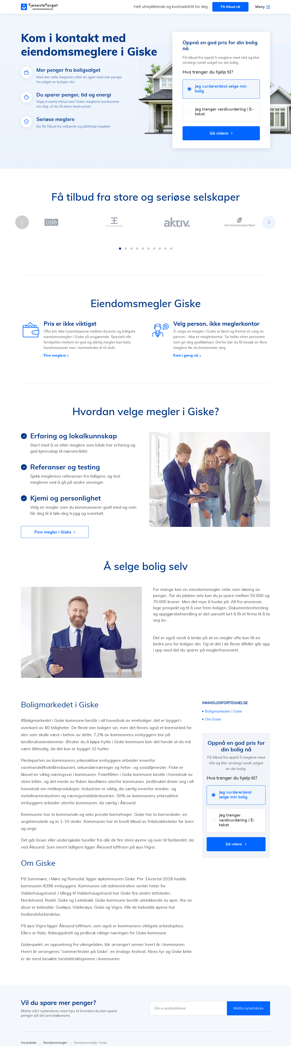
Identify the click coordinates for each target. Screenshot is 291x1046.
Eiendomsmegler (57, 1038)
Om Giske (213, 715)
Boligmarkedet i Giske (223, 707)
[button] (120, 244)
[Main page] (41, 7)
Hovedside (31, 1038)
